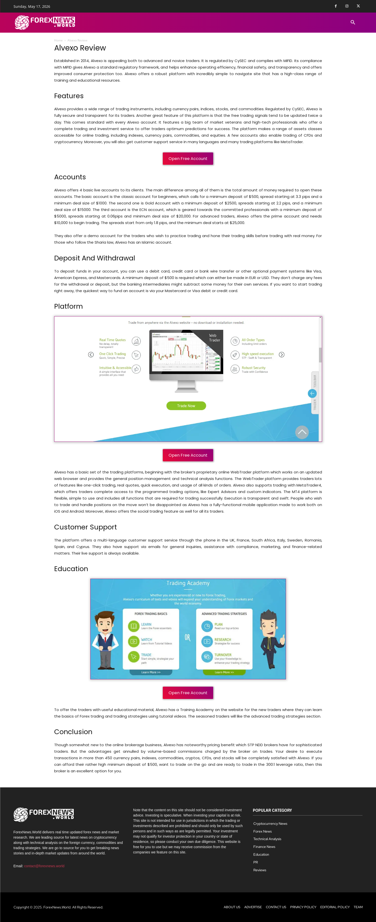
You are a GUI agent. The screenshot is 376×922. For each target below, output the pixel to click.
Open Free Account (188, 158)
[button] (352, 22)
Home (58, 40)
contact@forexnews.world (44, 866)
